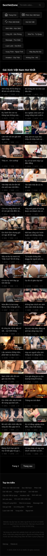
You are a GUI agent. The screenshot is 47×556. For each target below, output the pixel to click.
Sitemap (5, 544)
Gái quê (30, 507)
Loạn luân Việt (8, 511)
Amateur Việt (24, 495)
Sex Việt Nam (27, 488)
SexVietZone (10, 5)
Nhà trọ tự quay (25, 503)
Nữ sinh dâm (7, 499)
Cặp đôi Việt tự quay (10, 495)
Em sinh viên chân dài (22, 499)
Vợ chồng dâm (19, 507)
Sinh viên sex (36, 495)
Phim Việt (37, 488)
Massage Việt (38, 503)
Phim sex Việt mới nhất (11, 488)
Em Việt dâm (33, 492)
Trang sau (27, 466)
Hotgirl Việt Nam (20, 492)
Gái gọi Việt (7, 507)
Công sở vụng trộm (10, 503)
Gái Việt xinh (7, 492)
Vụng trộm (19, 511)
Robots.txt (14, 544)
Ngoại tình (29, 511)
